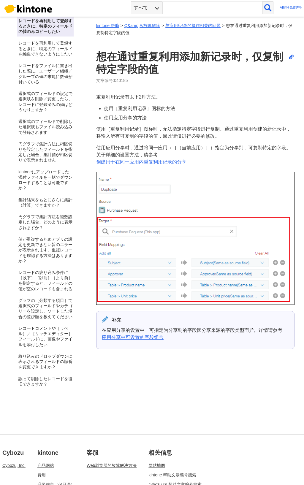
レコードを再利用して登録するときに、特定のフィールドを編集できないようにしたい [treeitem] (45, 48)
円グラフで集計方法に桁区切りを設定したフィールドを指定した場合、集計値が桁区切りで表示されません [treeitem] (45, 152)
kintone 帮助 (107, 25)
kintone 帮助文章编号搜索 (172, 475)
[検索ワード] (212, 7)
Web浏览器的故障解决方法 (112, 465)
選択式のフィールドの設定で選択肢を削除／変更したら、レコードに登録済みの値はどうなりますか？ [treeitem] (45, 101)
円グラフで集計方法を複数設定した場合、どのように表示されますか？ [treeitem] (45, 222)
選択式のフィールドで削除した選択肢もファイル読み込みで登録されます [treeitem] (45, 126)
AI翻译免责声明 (291, 7)
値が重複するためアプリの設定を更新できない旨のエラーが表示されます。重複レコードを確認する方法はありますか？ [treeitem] (45, 250)
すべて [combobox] (141, 7)
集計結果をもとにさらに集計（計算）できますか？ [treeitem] (45, 202)
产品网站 (45, 465)
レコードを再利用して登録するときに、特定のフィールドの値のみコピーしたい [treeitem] (45, 26)
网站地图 (156, 465)
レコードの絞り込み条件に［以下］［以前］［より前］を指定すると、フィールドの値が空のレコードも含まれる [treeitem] (45, 280)
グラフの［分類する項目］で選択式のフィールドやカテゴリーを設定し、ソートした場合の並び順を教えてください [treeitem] (45, 308)
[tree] (44, 204)
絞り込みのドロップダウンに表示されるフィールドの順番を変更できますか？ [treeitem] (45, 361)
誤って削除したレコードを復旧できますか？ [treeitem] (45, 381)
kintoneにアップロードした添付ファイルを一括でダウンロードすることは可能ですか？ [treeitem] (45, 180)
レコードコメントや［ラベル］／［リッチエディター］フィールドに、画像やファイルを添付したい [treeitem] (45, 336)
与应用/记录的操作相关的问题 (193, 25)
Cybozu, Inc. (14, 465)
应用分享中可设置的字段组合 (133, 337)
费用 (41, 475)
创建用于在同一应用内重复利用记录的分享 (141, 161)
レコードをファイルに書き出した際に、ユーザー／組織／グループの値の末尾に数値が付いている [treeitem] (45, 73)
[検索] (268, 7)
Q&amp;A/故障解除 (142, 25)
